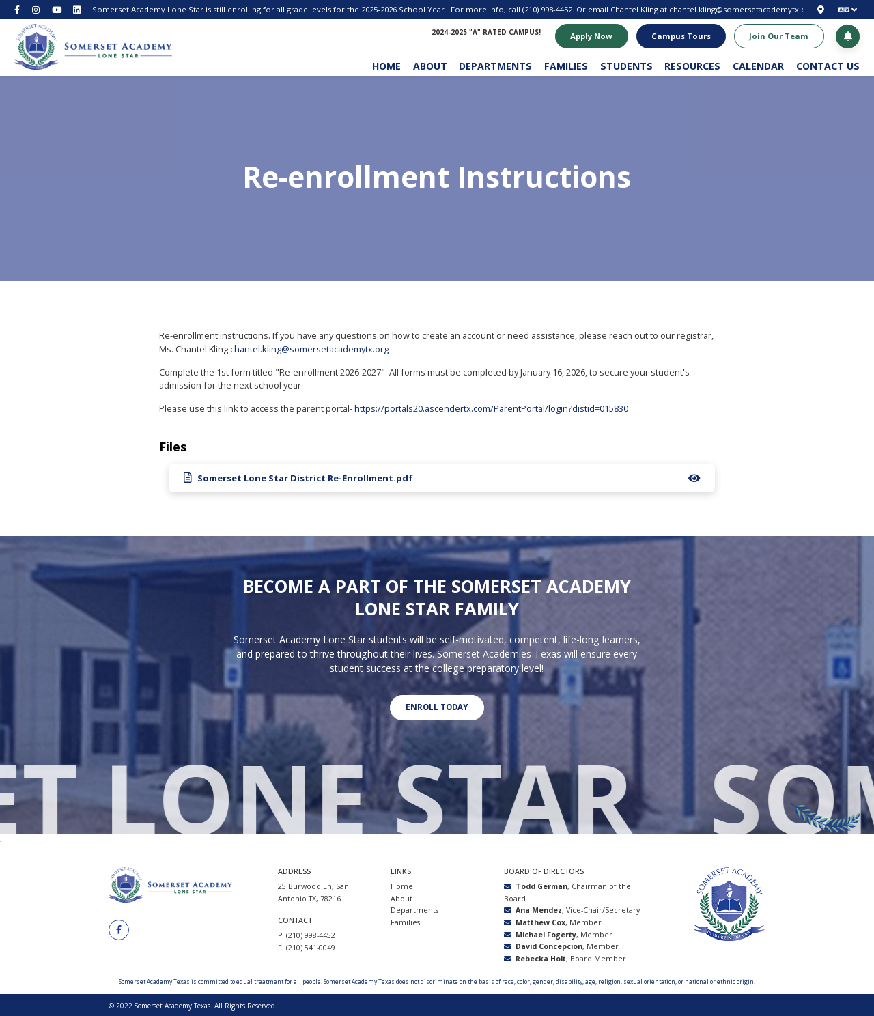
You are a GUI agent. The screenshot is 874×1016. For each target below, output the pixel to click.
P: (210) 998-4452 (306, 934)
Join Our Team (778, 36)
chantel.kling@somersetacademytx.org (741, 9)
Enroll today (436, 706)
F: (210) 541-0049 (306, 946)
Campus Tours (680, 36)
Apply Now (590, 36)
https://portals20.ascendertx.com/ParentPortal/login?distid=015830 (491, 408)
